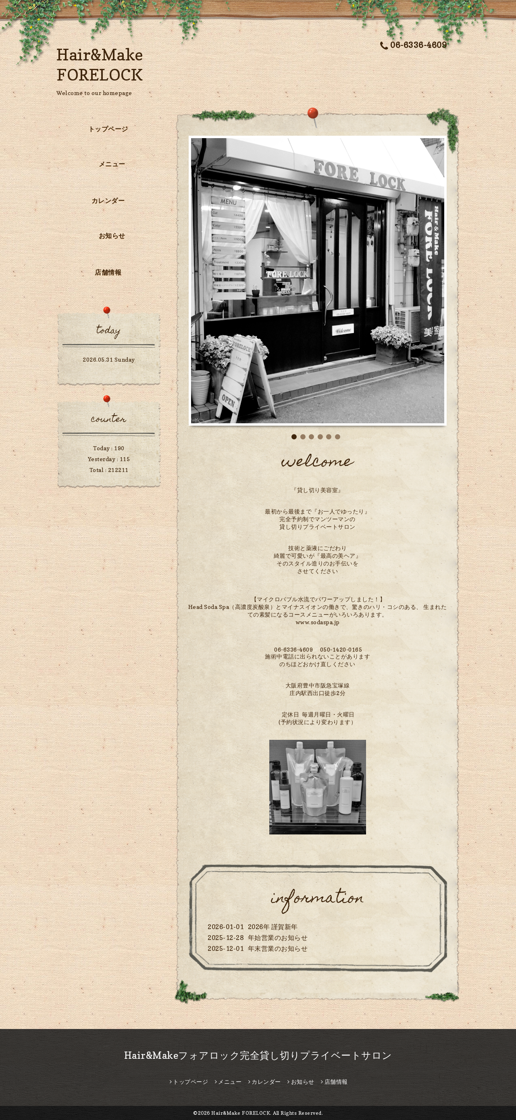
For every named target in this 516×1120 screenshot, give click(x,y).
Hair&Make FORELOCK (240, 1113)
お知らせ (112, 236)
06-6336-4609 (413, 45)
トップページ (108, 129)
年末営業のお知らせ (278, 948)
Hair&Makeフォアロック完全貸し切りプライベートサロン (258, 1055)
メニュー (112, 164)
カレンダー (108, 201)
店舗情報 (108, 272)
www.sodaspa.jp (317, 622)
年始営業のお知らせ (278, 938)
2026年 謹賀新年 (273, 927)
